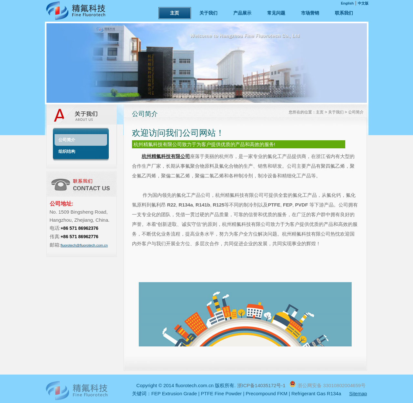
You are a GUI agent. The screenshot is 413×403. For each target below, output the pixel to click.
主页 (174, 13)
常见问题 (276, 13)
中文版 (363, 3)
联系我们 (344, 13)
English (347, 3)
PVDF (301, 204)
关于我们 (208, 13)
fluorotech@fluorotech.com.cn (84, 245)
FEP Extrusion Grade (174, 393)
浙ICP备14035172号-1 (262, 385)
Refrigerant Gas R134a (316, 393)
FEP (287, 204)
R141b (203, 204)
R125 (218, 204)
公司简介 (356, 112)
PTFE (274, 204)
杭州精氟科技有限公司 (166, 156)
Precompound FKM (266, 393)
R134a (186, 204)
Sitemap (358, 393)
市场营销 (310, 13)
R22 (171, 204)
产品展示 (242, 13)
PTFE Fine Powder (221, 393)
